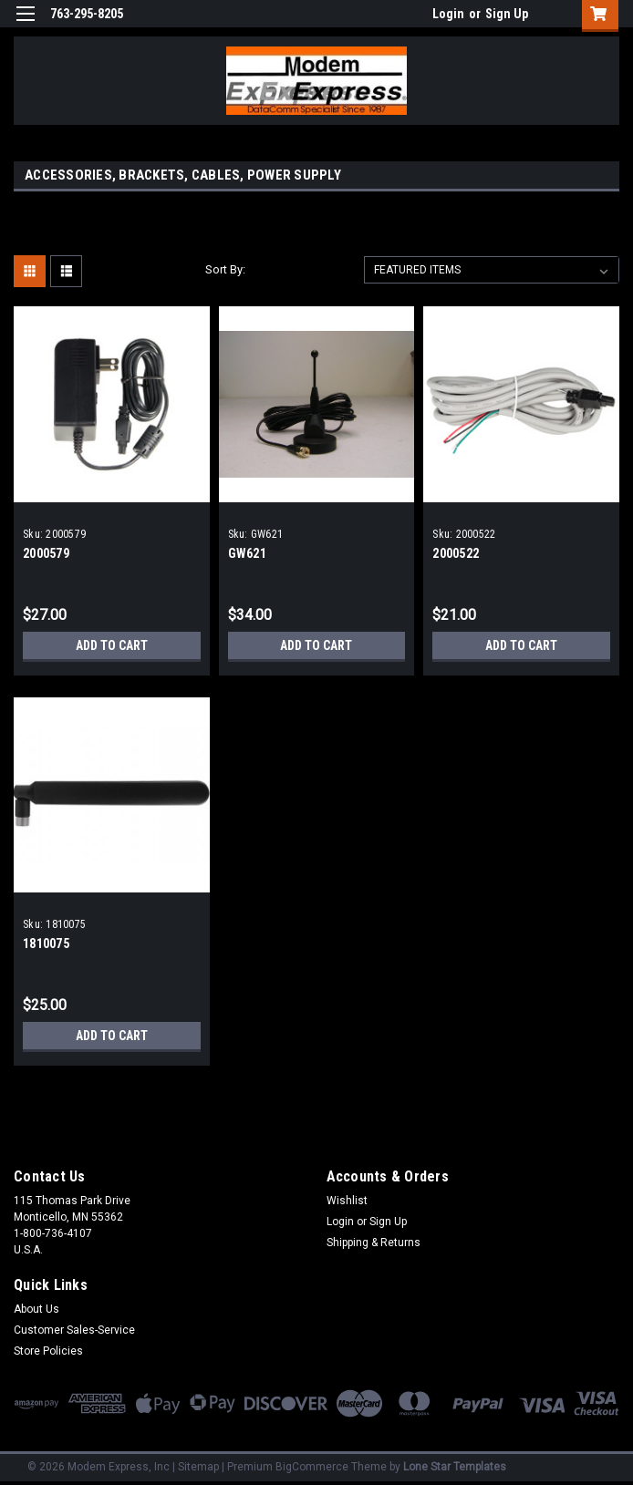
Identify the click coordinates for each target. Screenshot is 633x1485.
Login (448, 13)
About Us (36, 1309)
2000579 (46, 553)
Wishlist (347, 1200)
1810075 (46, 943)
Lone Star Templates (454, 1466)
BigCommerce (311, 1466)
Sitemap (198, 1466)
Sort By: (225, 269)
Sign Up (506, 13)
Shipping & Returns (373, 1242)
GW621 (247, 553)
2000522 (455, 553)
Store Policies (48, 1351)
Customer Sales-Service (74, 1330)
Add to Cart (112, 645)
